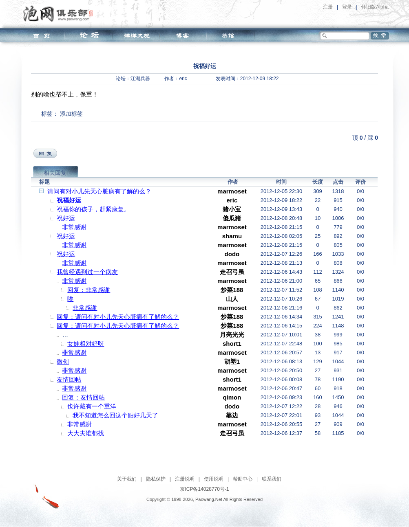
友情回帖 (69, 379)
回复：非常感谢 (88, 289)
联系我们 (271, 479)
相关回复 (55, 172)
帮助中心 (242, 479)
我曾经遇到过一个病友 (87, 271)
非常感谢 (74, 227)
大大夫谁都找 (85, 433)
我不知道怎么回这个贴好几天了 (115, 415)
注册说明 (185, 479)
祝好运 (66, 218)
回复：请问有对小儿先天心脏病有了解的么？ (118, 316)
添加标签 (71, 113)
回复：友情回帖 (83, 397)
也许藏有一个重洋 (91, 406)
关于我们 (127, 479)
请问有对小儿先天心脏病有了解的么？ (99, 191)
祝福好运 (69, 200)
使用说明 (213, 479)
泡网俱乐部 (60, 13)
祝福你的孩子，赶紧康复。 (93, 209)
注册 (328, 7)
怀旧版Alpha (375, 7)
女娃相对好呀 (85, 343)
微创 (63, 361)
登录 (347, 7)
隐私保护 (156, 479)
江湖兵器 (140, 78)
